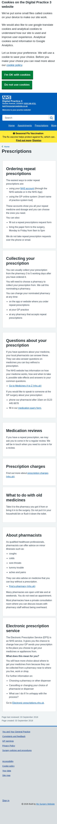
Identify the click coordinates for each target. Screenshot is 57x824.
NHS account (27, 188)
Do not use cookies (17, 84)
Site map (6, 775)
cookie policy (14, 65)
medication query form (29, 408)
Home (11, 125)
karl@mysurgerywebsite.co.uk (15, 106)
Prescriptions (41, 125)
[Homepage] (28, 99)
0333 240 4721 (30, 103)
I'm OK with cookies (17, 74)
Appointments (25, 125)
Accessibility (7, 761)
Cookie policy (8, 766)
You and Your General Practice (16, 732)
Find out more (23, 140)
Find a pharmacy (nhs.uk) (22, 586)
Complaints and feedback (13, 736)
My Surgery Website (45, 804)
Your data (6, 771)
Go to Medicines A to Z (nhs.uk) (25, 386)
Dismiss (36, 140)
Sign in (5, 800)
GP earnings (8, 741)
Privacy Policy (8, 746)
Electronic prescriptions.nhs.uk (28, 703)
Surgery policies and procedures (17, 750)
